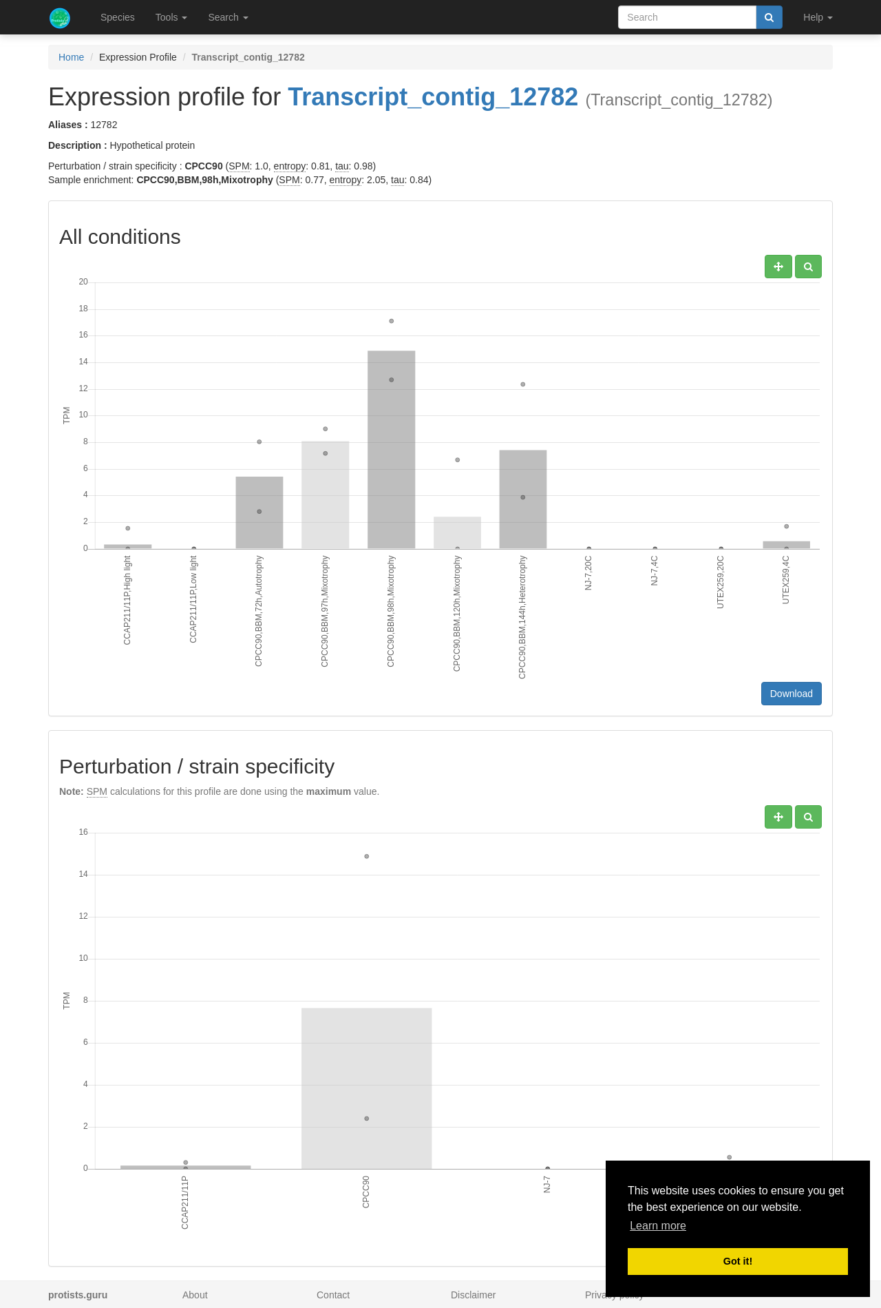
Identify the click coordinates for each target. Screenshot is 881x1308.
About (195, 1294)
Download (791, 693)
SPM (239, 166)
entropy (290, 166)
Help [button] (818, 17)
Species (117, 17)
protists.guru (77, 1294)
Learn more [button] (658, 1226)
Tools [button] (172, 17)
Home (71, 57)
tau (341, 166)
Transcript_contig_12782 (433, 97)
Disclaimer (473, 1294)
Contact (333, 1294)
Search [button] (228, 17)
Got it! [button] (737, 1261)
